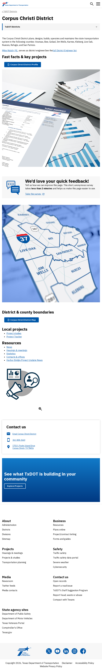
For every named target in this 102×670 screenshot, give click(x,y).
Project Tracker (14, 336)
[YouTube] (57, 651)
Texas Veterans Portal (13, 623)
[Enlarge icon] (40, 409)
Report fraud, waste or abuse (67, 595)
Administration (9, 525)
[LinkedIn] (66, 651)
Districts (6, 529)
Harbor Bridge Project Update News (24, 360)
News (9, 347)
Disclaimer (67, 663)
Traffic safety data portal (65, 557)
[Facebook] (83, 651)
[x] (49, 651)
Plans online (59, 529)
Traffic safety (59, 553)
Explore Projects (15, 486)
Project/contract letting (64, 534)
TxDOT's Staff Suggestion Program (70, 590)
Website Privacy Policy (51, 666)
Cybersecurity (60, 567)
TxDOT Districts (10, 11)
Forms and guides (62, 539)
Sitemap (6, 539)
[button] (92, 4)
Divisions (6, 534)
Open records (60, 581)
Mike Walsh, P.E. (10, 50)
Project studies (13, 333)
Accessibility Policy (84, 663)
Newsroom (7, 581)
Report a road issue (62, 585)
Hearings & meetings (16, 350)
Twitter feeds (8, 585)
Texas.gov (7, 632)
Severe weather (61, 562)
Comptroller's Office (12, 627)
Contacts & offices (15, 357)
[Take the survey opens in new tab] (35, 194)
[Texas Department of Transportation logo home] (15, 4)
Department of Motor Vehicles (17, 618)
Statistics (11, 353)
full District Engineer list (65, 50)
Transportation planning (14, 562)
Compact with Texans (64, 599)
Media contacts (9, 590)
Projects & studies (11, 557)
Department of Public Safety (16, 613)
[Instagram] (74, 651)
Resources (58, 525)
